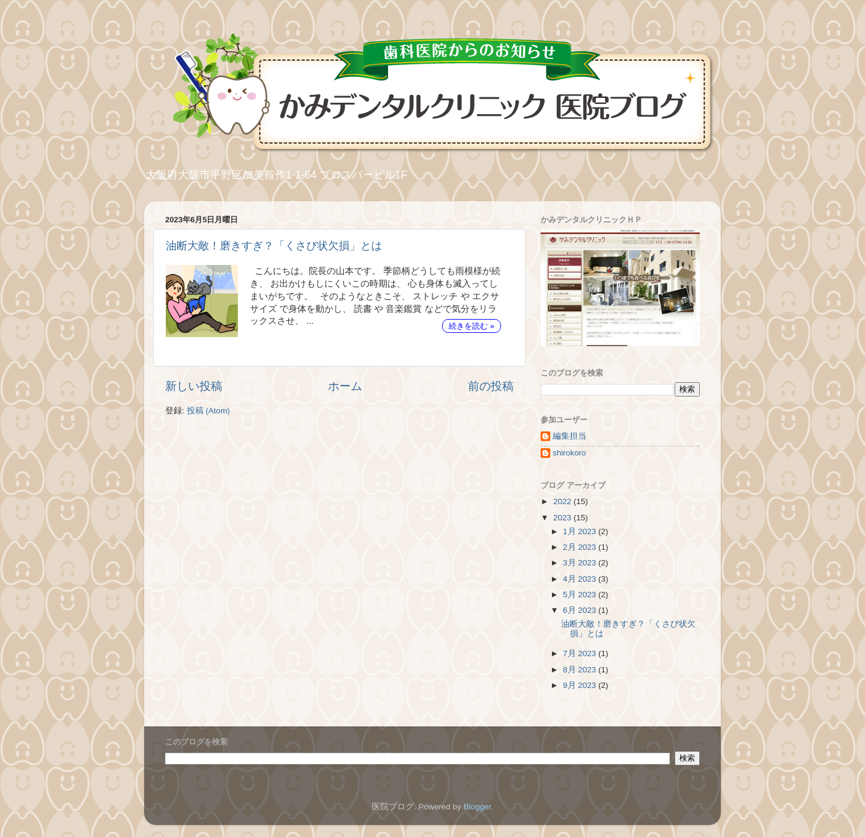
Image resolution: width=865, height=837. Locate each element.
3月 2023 (580, 562)
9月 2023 (580, 685)
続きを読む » (471, 325)
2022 (563, 501)
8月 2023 (580, 669)
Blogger (477, 806)
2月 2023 (580, 547)
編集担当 (569, 435)
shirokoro (569, 452)
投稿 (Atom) (208, 410)
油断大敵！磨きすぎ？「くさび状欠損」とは (274, 246)
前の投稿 (491, 386)
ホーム (345, 386)
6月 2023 (580, 610)
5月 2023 (580, 594)
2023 (563, 517)
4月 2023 (580, 578)
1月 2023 (580, 531)
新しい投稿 (193, 386)
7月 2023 (580, 653)
